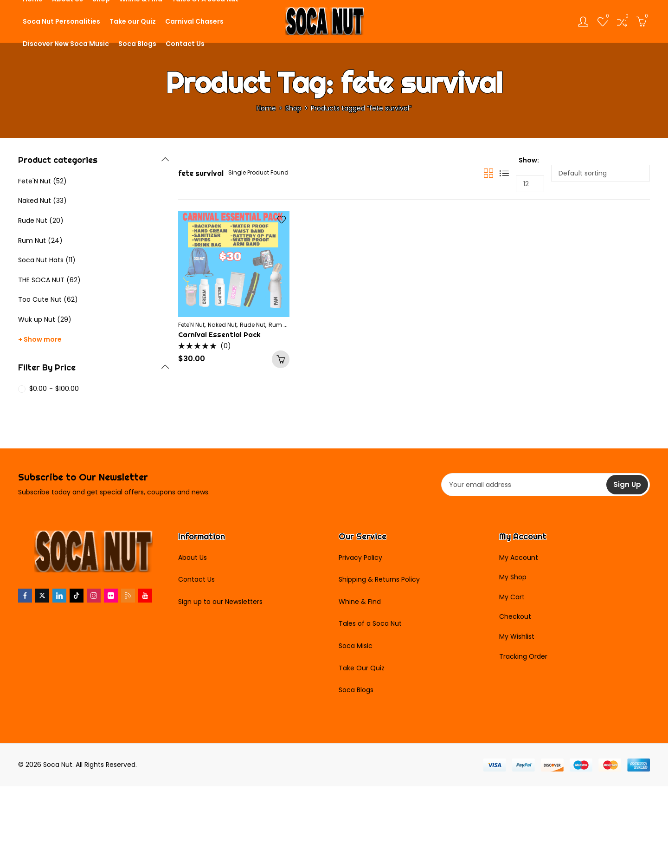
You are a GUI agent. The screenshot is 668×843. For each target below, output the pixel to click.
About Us (192, 557)
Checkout (515, 616)
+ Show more (40, 339)
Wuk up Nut (36, 319)
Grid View (488, 173)
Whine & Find (360, 601)
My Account (518, 557)
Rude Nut (252, 325)
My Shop (513, 577)
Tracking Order (523, 656)
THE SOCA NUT (41, 280)
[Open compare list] (622, 21)
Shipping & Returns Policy (379, 579)
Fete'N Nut (191, 325)
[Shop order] (600, 173)
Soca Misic (356, 645)
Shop (293, 108)
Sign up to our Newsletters (220, 601)
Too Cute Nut (40, 299)
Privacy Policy (360, 557)
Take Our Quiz (362, 668)
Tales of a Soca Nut (370, 623)
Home (266, 108)
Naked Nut (222, 325)
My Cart (512, 597)
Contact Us (196, 579)
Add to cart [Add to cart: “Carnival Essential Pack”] (280, 359)
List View (504, 173)
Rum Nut (281, 325)
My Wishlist (516, 636)
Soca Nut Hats (41, 260)
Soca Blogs (356, 689)
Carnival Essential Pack (219, 334)
